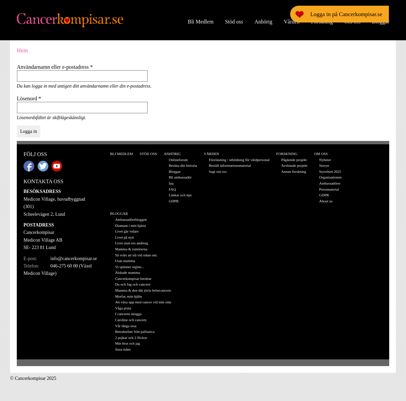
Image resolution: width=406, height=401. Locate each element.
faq (171, 183)
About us (325, 201)
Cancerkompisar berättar (133, 279)
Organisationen (330, 177)
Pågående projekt (294, 160)
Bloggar (380, 21)
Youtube (56, 166)
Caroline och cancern (130, 320)
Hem (22, 50)
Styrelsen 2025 (330, 171)
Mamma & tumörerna (131, 249)
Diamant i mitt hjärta (130, 225)
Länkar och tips (180, 195)
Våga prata (123, 308)
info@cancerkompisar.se (73, 258)
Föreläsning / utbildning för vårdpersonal (239, 160)
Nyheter (325, 160)
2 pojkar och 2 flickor (131, 338)
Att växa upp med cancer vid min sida (143, 302)
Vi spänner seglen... (129, 267)
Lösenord (29, 98)
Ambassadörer (330, 183)
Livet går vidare (127, 231)
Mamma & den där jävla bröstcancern (143, 290)
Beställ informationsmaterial (230, 165)
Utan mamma (125, 261)
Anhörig (263, 21)
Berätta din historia (183, 165)
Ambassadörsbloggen (131, 219)
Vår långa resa (126, 326)
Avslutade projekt (294, 165)
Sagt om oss (218, 171)
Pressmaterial (329, 189)
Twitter (43, 166)
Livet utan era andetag (131, 243)
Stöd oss (234, 21)
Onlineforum (178, 160)
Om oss (352, 21)
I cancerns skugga (128, 314)
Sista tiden (123, 349)
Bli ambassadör (180, 177)
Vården (292, 21)
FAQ (172, 189)
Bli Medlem (201, 21)
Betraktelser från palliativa (134, 332)
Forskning (322, 21)
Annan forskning (293, 171)
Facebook (29, 166)
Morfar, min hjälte (128, 296)
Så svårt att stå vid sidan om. (136, 255)
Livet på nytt (124, 237)
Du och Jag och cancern (132, 284)
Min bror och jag (127, 343)
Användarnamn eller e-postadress (55, 67)
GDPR (173, 201)
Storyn (324, 165)
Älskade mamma (127, 272)
